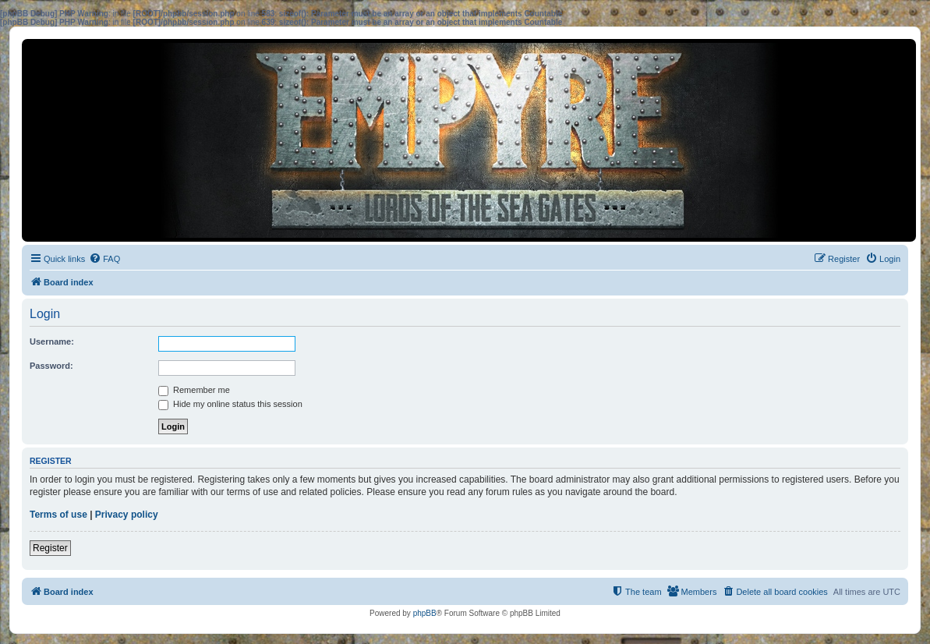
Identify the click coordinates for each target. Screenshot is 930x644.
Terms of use (58, 514)
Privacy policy (126, 514)
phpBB (425, 613)
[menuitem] (104, 258)
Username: (52, 341)
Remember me (194, 390)
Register (50, 548)
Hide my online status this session (230, 404)
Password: (51, 365)
